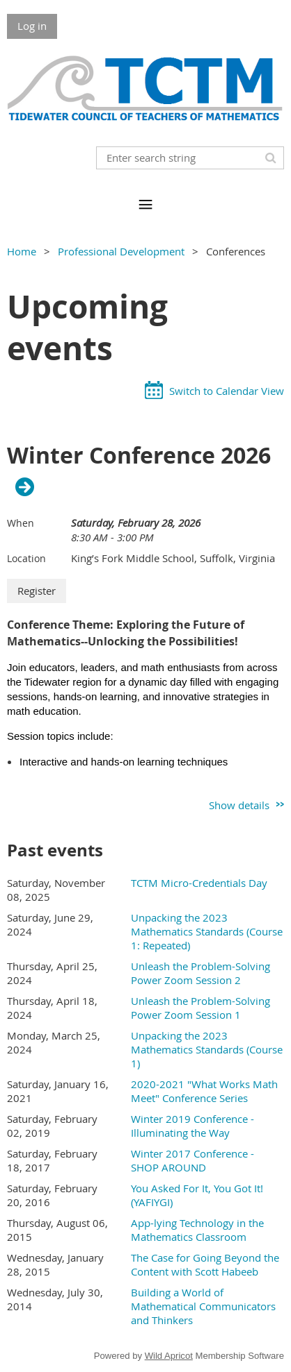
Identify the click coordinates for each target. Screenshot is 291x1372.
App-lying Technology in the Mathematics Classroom (197, 1230)
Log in (32, 26)
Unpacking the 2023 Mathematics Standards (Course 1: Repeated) (207, 931)
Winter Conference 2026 (139, 456)
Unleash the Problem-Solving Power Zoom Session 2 (200, 973)
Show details (239, 805)
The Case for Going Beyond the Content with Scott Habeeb (205, 1264)
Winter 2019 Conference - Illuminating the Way (192, 1126)
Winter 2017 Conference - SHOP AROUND (192, 1160)
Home (21, 251)
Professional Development (121, 251)
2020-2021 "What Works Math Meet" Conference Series (204, 1091)
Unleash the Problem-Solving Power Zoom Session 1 (200, 1008)
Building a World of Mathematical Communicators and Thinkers (203, 1306)
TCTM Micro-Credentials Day (199, 883)
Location (26, 558)
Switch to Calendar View (226, 391)
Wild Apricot (169, 1355)
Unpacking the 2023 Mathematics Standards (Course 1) (207, 1049)
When (20, 523)
